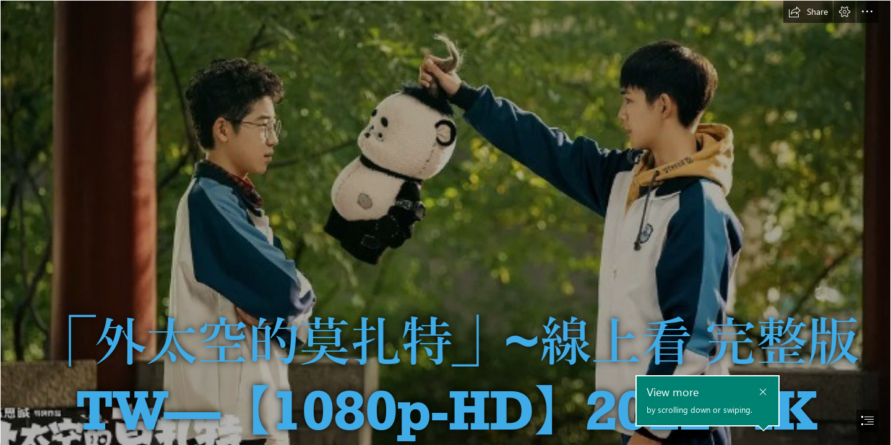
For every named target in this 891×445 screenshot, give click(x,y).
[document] (445, 222)
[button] (808, 12)
